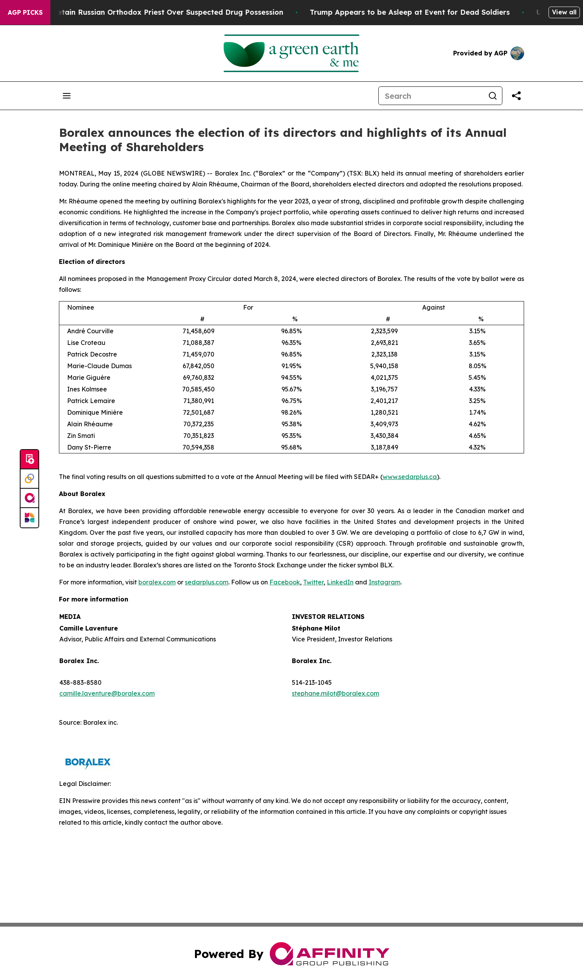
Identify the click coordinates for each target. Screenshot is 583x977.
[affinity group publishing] (29, 498)
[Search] (431, 96)
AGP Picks (25, 12)
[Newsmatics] (29, 517)
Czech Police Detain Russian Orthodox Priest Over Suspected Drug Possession (155, 12)
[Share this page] (516, 95)
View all (564, 12)
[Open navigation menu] (66, 95)
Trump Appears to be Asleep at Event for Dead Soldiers (421, 12)
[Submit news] (29, 459)
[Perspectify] (29, 479)
